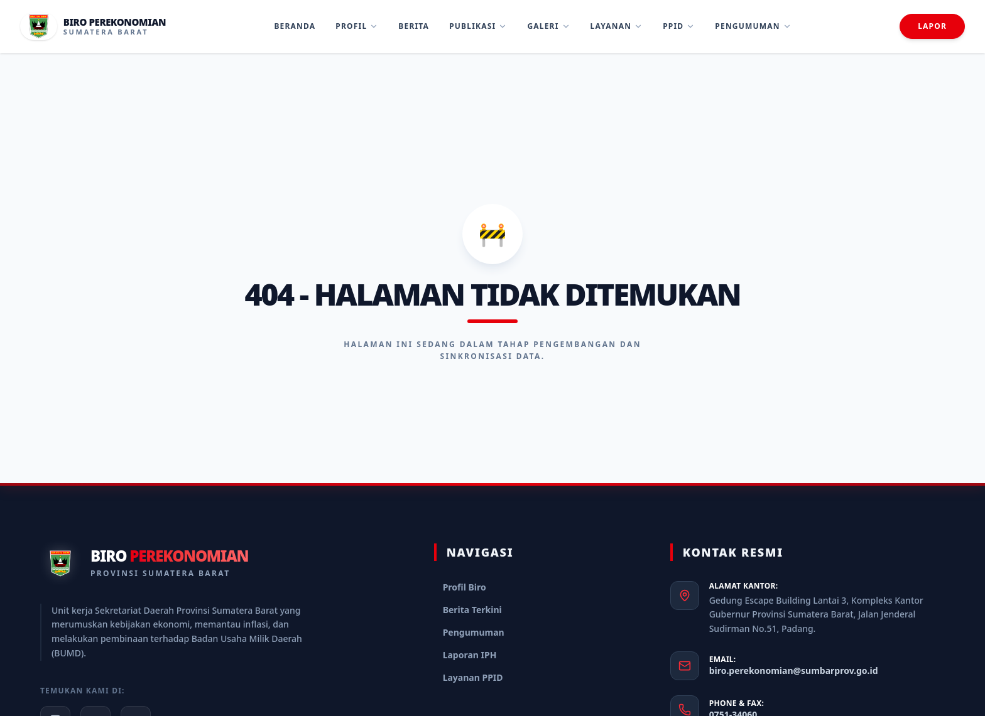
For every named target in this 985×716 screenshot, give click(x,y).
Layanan (616, 26)
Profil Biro (464, 587)
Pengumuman (753, 26)
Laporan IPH (470, 655)
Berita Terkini (472, 610)
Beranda (294, 26)
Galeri (548, 26)
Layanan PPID (473, 677)
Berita (413, 26)
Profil (356, 26)
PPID (679, 26)
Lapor (932, 26)
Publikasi (478, 26)
